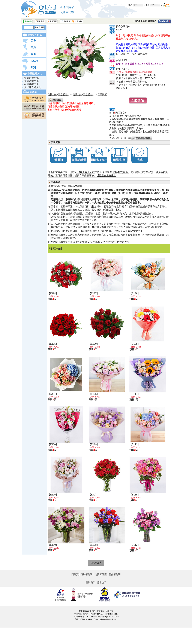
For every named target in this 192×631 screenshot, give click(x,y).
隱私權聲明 (87, 574)
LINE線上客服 (140, 21)
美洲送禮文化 (31, 81)
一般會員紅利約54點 (136, 81)
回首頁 (75, 574)
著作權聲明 (115, 574)
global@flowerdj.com (108, 619)
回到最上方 (96, 562)
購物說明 (101, 582)
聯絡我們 (152, 21)
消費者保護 (101, 574)
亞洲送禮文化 (31, 78)
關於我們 (90, 582)
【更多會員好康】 (106, 175)
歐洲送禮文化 (31, 84)
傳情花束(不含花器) (83, 94)
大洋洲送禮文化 (32, 87)
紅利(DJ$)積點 (120, 172)
